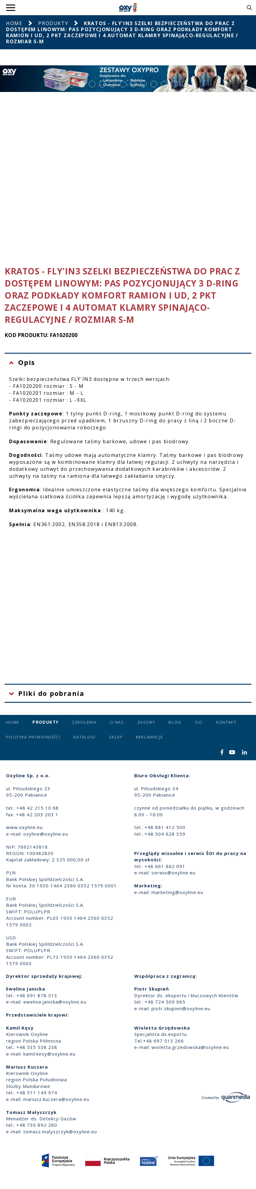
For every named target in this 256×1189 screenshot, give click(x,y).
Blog (174, 722)
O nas (117, 722)
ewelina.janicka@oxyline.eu (54, 1002)
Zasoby (146, 722)
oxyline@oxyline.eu (45, 834)
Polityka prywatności (33, 737)
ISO (199, 722)
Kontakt (226, 722)
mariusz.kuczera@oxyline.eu (56, 1099)
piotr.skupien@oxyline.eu (180, 1008)
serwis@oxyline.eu (173, 873)
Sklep (116, 737)
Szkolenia (84, 722)
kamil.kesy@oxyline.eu (49, 1054)
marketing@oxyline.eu (177, 892)
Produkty (53, 23)
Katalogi (85, 737)
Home (14, 23)
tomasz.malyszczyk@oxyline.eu (60, 1131)
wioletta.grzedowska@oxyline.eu (190, 1047)
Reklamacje (149, 737)
